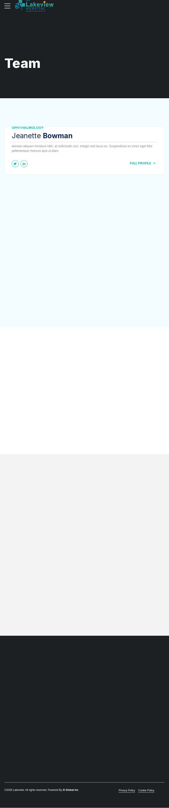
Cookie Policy (146, 790)
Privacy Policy (127, 790)
